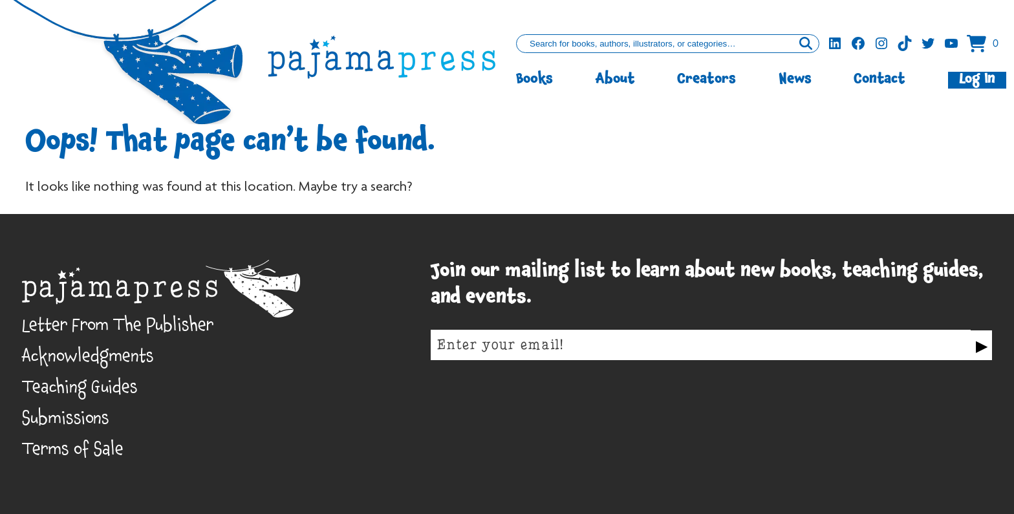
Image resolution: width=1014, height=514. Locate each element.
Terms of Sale (73, 452)
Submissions (65, 421)
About (615, 80)
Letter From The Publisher (117, 328)
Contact (879, 80)
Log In (977, 80)
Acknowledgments (88, 359)
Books (534, 80)
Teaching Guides (80, 390)
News (795, 80)
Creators (706, 80)
